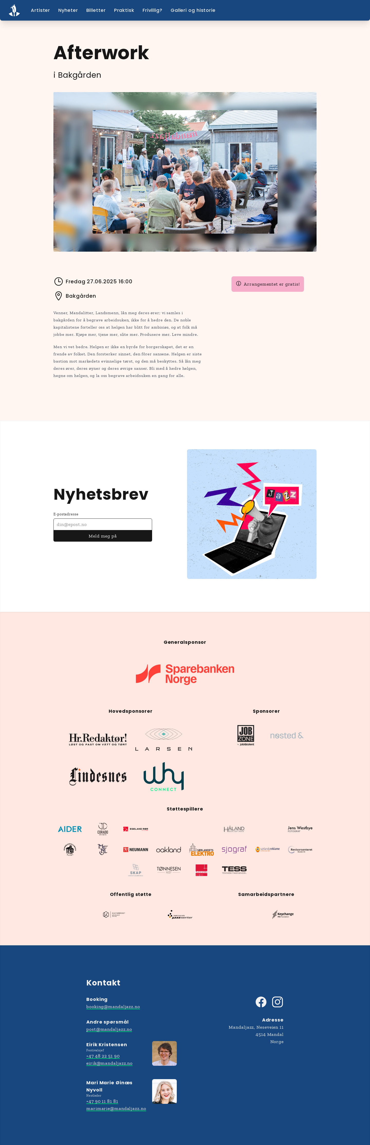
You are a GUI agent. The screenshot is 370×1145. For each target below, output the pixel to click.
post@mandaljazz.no (109, 1029)
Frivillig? (152, 10)
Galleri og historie (193, 10)
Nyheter (68, 10)
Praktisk (124, 10)
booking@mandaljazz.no (113, 1006)
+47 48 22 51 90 (103, 1056)
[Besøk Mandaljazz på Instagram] (277, 1002)
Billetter (96, 10)
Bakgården (74, 296)
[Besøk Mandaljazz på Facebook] (261, 1002)
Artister (40, 10)
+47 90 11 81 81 (102, 1101)
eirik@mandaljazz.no (109, 1063)
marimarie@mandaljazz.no (116, 1108)
